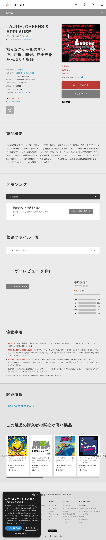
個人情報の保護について (85, 519)
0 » (27, 39)
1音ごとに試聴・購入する (81, 211)
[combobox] (33, 495)
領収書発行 (66, 511)
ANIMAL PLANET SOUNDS (42, 465)
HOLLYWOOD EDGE (22, 92)
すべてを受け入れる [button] (13, 528)
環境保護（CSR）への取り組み (87, 508)
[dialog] (22, 514)
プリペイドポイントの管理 (70, 517)
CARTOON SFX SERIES (17, 465)
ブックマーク (80, 94)
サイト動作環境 (83, 514)
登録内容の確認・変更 (69, 514)
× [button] (37, 495)
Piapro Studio (52, 514)
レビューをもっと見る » (18, 286)
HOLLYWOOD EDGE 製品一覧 (21, 406)
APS (50, 517)
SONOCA (51, 505)
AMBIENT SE (20, 73)
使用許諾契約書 (13, 101)
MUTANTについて (14, 98)
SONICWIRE (16, 4)
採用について (82, 522)
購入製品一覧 (66, 505)
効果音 (20, 70)
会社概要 (81, 505)
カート (65, 522)
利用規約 (81, 517)
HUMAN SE (29, 73)
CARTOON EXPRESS (64, 465)
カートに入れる (81, 85)
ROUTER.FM (52, 508)
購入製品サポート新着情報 (70, 508)
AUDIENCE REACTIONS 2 (89, 465)
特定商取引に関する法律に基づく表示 (89, 511)
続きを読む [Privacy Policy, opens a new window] (23, 523)
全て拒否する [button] (30, 528)
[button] (100, 456)
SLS (50, 519)
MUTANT (51, 511)
